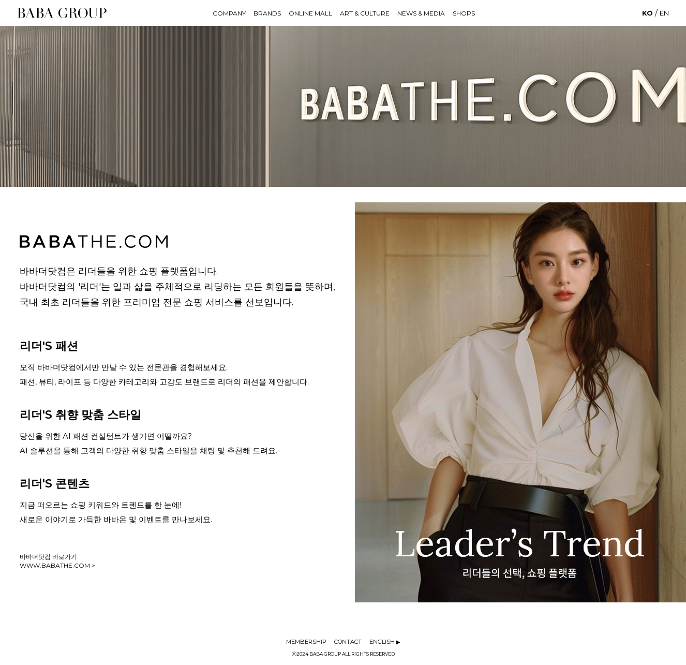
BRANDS (267, 13)
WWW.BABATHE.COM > (57, 565)
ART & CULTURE (365, 13)
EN (664, 13)
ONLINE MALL (310, 13)
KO (647, 13)
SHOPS (464, 13)
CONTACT (348, 641)
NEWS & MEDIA (421, 13)
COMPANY (229, 13)
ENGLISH (384, 641)
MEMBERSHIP (306, 641)
